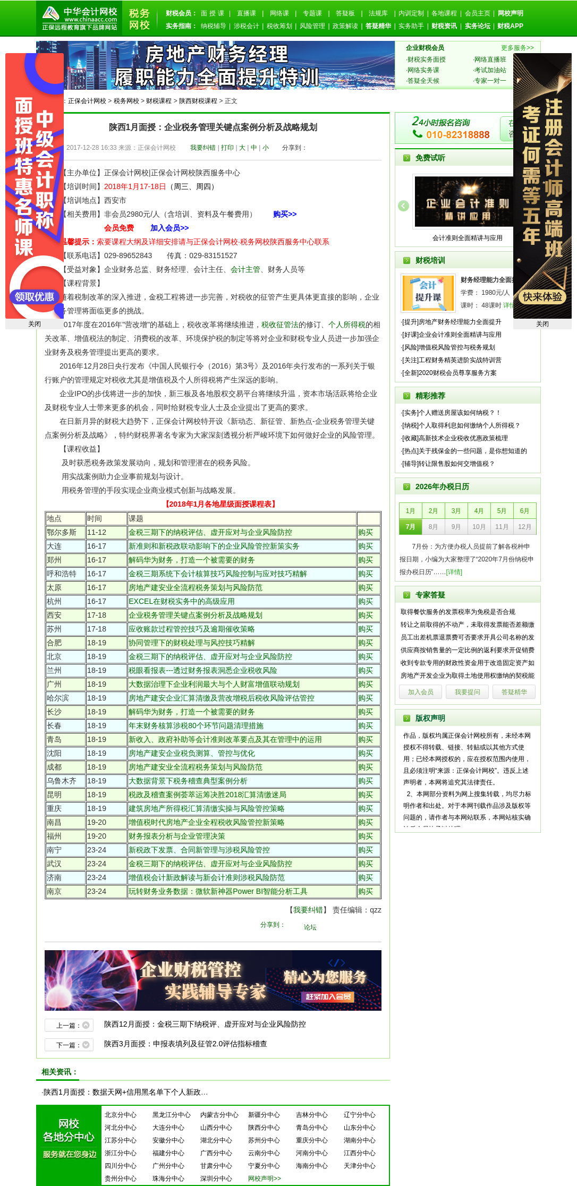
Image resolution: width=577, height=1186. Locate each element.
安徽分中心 (168, 1140)
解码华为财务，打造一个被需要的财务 (192, 560)
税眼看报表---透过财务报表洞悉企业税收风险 (203, 670)
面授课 (213, 13)
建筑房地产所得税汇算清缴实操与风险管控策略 (207, 808)
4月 (479, 511)
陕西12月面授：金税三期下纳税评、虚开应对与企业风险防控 (205, 1024)
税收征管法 (280, 324)
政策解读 (345, 26)
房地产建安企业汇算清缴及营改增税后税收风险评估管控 (222, 698)
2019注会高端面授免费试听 (542, 186)
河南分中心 (312, 1153)
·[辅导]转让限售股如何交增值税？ (448, 463)
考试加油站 (490, 70)
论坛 (310, 927)
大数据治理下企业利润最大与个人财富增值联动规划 (214, 684)
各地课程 (444, 13)
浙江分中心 (121, 1153)
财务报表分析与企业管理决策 (177, 836)
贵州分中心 (121, 1178)
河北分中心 (121, 1127)
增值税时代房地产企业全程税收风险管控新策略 (207, 822)
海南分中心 (312, 1166)
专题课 (312, 13)
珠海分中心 (168, 1178)
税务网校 (126, 101)
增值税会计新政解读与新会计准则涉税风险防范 (207, 877)
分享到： (295, 147)
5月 (502, 511)
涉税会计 (246, 26)
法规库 (378, 13)
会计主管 (245, 269)
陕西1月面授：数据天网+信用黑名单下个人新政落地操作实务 (144, 1092)
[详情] (454, 572)
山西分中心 (216, 1127)
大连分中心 (168, 1127)
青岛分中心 (312, 1127)
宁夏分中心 (264, 1166)
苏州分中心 (264, 1140)
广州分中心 (168, 1166)
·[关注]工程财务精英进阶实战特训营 (451, 360)
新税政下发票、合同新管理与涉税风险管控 (199, 850)
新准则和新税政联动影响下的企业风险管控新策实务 (214, 546)
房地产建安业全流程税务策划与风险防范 (195, 587)
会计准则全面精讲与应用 (467, 238)
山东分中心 (360, 1127)
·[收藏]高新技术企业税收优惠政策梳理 (454, 438)
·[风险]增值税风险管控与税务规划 (448, 347)
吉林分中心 (312, 1115)
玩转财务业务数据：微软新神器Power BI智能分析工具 (218, 891)
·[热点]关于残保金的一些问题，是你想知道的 (464, 451)
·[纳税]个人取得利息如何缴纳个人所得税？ (461, 425)
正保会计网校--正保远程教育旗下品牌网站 (79, 18)
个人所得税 (347, 324)
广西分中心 (216, 1153)
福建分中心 (168, 1153)
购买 (365, 532)
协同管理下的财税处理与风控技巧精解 (192, 642)
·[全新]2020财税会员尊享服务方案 (449, 373)
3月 (457, 511)
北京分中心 (121, 1115)
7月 (411, 527)
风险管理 (312, 26)
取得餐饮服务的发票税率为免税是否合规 (458, 612)
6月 (525, 511)
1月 (411, 511)
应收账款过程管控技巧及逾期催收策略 (192, 629)
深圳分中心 (216, 1178)
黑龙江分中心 (171, 1115)
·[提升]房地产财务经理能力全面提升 (451, 322)
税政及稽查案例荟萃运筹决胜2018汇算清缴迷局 (207, 794)
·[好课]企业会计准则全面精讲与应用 (451, 334)
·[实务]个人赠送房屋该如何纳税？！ (451, 412)
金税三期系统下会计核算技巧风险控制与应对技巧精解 (218, 573)
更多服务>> (517, 48)
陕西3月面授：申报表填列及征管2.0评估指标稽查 (185, 1043)
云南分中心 (264, 1153)
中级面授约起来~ (34, 186)
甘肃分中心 (216, 1166)
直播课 (246, 13)
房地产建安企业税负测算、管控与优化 (192, 753)
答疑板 (345, 13)
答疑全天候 (423, 80)
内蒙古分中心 (219, 1115)
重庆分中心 (312, 1140)
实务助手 (411, 26)
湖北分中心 (216, 1140)
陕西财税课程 (198, 101)
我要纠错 (203, 147)
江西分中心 (360, 1153)
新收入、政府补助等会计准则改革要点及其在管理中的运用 (225, 739)
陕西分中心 (264, 1127)
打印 (227, 147)
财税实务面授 (427, 59)
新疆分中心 (264, 1115)
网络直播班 (490, 59)
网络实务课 (423, 70)
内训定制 (411, 13)
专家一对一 (490, 80)
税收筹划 (279, 26)
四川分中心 (121, 1166)
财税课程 (159, 101)
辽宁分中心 (360, 1115)
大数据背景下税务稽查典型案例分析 (188, 781)
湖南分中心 (360, 1140)
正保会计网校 (87, 101)
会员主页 (477, 13)
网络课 (279, 13)
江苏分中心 (121, 1140)
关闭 (542, 324)
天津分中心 (360, 1166)
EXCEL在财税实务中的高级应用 (182, 601)
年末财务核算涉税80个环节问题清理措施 (196, 725)
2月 (434, 511)
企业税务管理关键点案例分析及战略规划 (195, 615)
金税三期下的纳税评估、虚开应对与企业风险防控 (210, 532)
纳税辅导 (213, 26)
